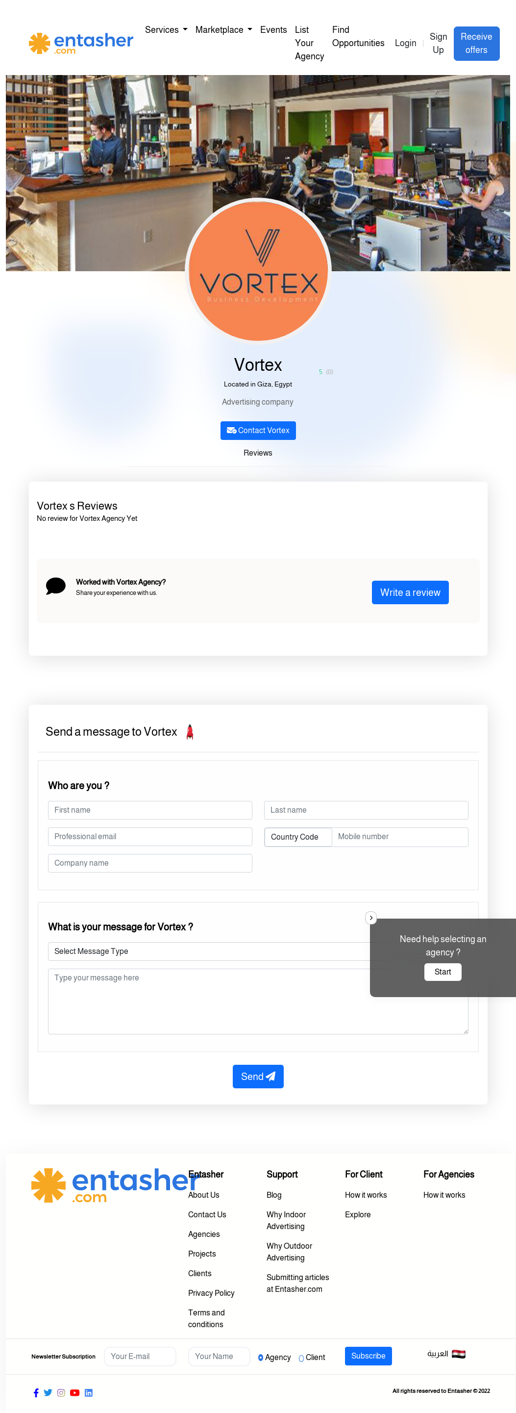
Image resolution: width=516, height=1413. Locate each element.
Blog (274, 1195)
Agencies (204, 1234)
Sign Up (438, 43)
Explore (358, 1214)
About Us (204, 1195)
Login (406, 43)
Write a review (410, 592)
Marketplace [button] (220, 30)
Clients (200, 1273)
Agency (278, 1357)
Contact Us (207, 1214)
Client (315, 1357)
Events (273, 30)
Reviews (258, 453)
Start (443, 972)
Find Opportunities (358, 36)
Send (258, 1076)
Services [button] (162, 30)
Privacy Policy (211, 1293)
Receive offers (476, 43)
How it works (366, 1195)
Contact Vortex (258, 430)
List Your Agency (309, 43)
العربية (446, 1354)
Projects (202, 1254)
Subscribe (368, 1356)
